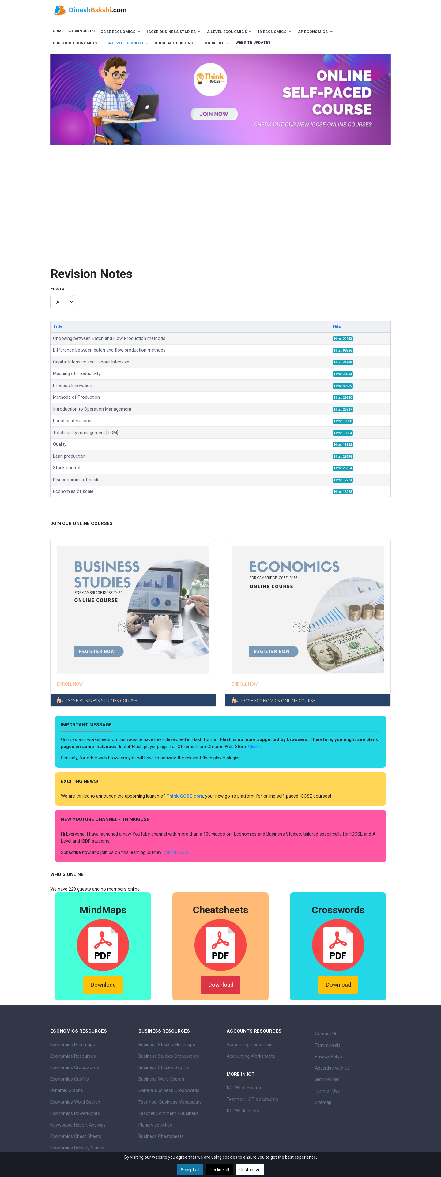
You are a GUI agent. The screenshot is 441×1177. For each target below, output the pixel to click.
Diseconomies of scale (76, 479)
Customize (250, 1169)
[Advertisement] (220, 218)
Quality (59, 444)
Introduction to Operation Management (92, 409)
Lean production (69, 456)
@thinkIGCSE (177, 852)
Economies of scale (73, 491)
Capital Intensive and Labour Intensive (91, 362)
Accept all (189, 1169)
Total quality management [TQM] (85, 432)
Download (103, 984)
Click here (258, 746)
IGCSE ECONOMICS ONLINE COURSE (278, 700)
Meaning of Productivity (76, 373)
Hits (337, 326)
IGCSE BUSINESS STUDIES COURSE (101, 700)
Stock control (66, 468)
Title (58, 326)
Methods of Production (76, 397)
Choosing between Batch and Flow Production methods (109, 338)
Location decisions (72, 420)
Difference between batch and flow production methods (109, 350)
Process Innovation (72, 385)
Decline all (219, 1169)
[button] (121, 32)
